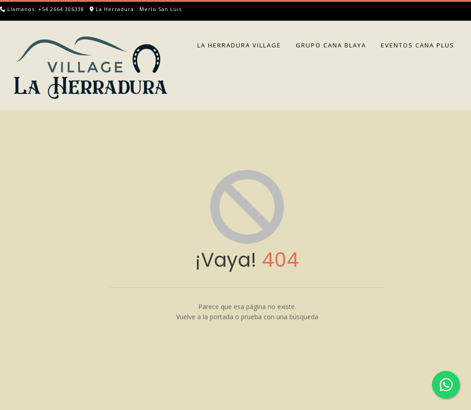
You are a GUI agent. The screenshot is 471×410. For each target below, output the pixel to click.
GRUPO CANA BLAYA (331, 45)
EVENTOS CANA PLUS (417, 45)
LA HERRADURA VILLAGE (239, 45)
